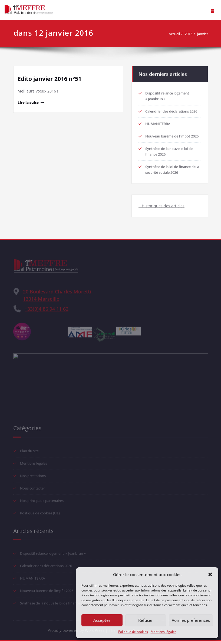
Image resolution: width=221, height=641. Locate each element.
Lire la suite (28, 102)
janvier (205, 33)
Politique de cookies (133, 631)
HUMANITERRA (157, 122)
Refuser (145, 620)
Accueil (176, 33)
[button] (210, 574)
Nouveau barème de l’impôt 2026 (172, 134)
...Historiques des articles (161, 204)
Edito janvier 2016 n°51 (49, 78)
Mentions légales (163, 631)
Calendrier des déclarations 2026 (171, 109)
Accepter (101, 620)
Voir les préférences (191, 620)
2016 (191, 33)
